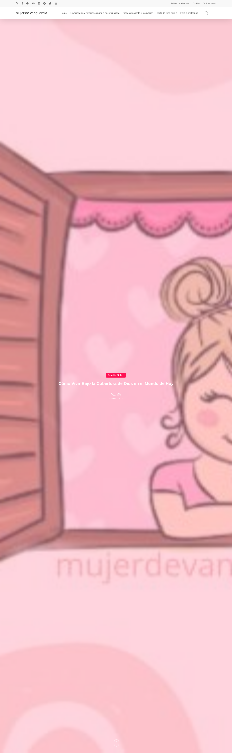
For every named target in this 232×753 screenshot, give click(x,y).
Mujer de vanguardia (31, 13)
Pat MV (116, 394)
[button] (214, 13)
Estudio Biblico (116, 375)
